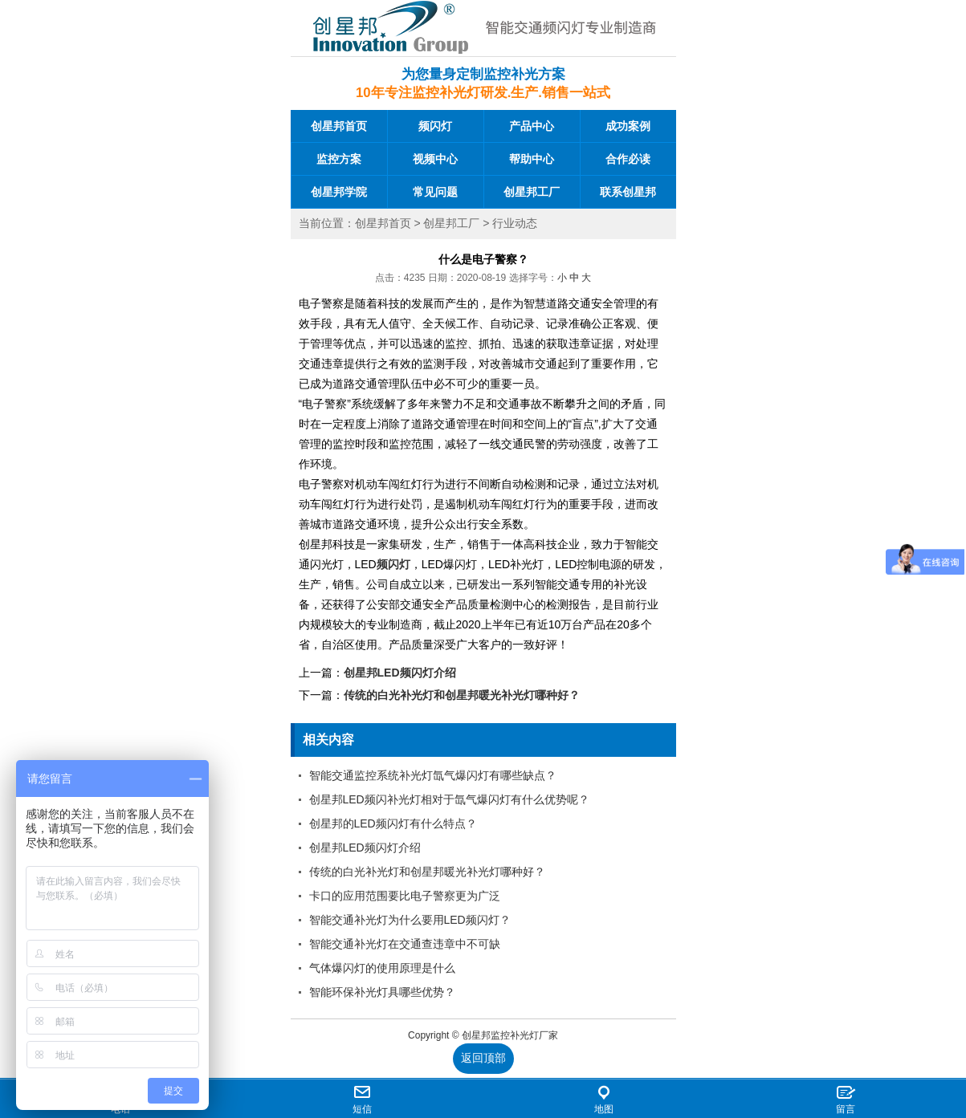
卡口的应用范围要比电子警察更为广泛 (404, 895)
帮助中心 (531, 158)
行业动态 (514, 223)
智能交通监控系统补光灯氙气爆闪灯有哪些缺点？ (432, 775)
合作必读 (627, 158)
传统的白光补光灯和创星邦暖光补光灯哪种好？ (462, 695)
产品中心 (531, 126)
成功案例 (627, 126)
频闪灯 (435, 126)
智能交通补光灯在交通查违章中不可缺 (404, 943)
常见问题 (435, 191)
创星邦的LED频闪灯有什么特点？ (393, 823)
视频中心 (435, 158)
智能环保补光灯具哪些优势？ (382, 992)
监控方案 (338, 158)
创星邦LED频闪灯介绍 (400, 672)
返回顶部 (483, 1057)
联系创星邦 (628, 191)
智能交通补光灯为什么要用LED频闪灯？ (410, 919)
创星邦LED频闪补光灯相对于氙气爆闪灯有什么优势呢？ (449, 799)
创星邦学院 (339, 191)
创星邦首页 (339, 126)
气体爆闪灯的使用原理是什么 (382, 967)
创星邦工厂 (531, 191)
